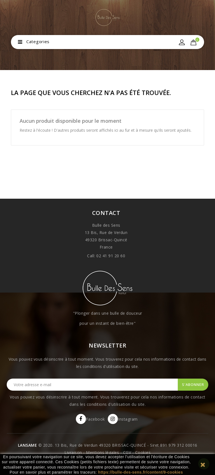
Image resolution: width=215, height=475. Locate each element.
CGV (127, 452)
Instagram (128, 419)
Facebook (95, 419)
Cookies (143, 452)
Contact (106, 213)
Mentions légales (102, 452)
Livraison (73, 452)
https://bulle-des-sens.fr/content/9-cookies (140, 472)
